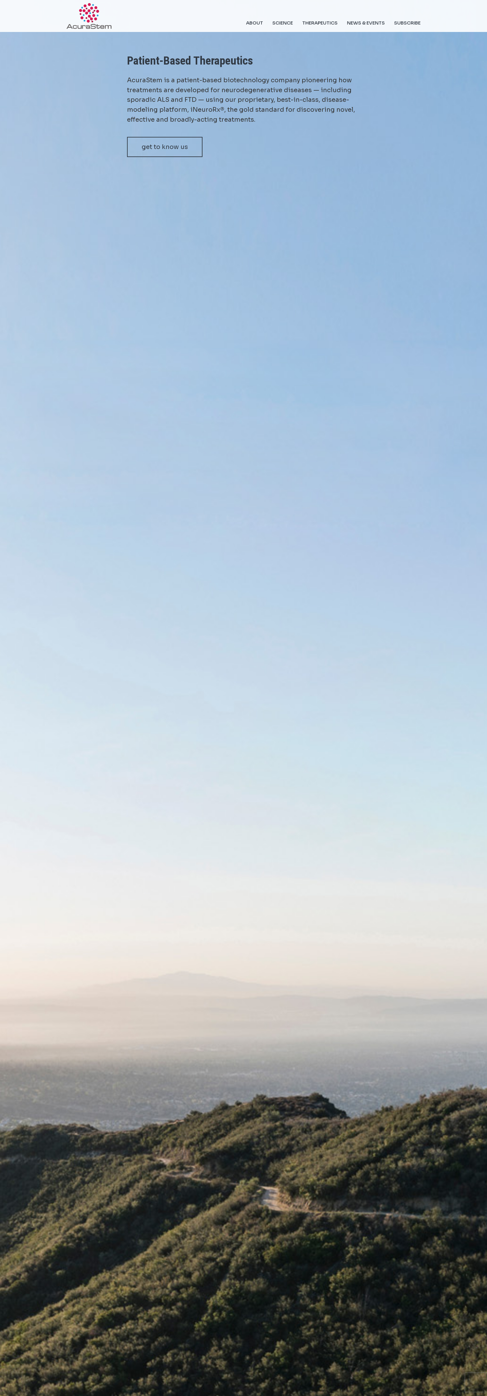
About (254, 23)
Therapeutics (320, 23)
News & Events (366, 23)
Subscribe (407, 23)
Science (282, 23)
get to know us (165, 147)
